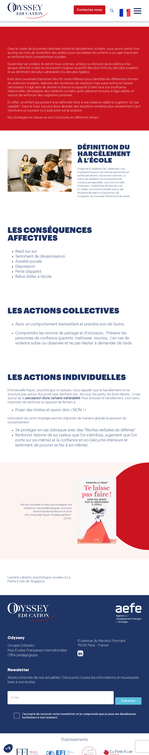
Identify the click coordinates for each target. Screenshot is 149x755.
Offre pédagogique (23, 655)
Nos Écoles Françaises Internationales (37, 650)
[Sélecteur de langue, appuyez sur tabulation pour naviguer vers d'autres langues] (124, 10)
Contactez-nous (89, 9)
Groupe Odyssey (21, 645)
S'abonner (128, 701)
